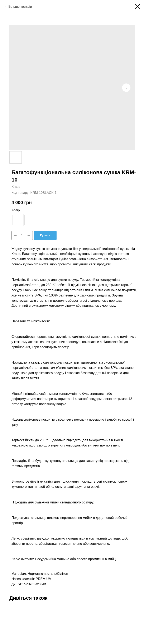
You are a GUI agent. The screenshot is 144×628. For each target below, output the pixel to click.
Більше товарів (20, 6)
